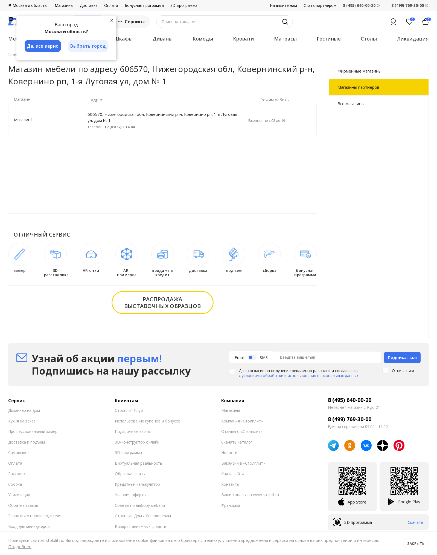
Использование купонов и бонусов (147, 420)
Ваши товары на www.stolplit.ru (250, 494)
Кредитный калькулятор (137, 483)
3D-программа (183, 5)
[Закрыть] (112, 20)
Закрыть (416, 543)
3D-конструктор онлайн (137, 441)
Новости (229, 452)
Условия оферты (130, 494)
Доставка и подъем (26, 441)
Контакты (230, 483)
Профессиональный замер (32, 431)
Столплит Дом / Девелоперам (143, 515)
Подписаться (402, 357)
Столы (369, 38)
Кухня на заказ (22, 420)
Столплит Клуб (129, 410)
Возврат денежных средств (140, 525)
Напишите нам (283, 5)
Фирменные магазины (359, 71)
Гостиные (329, 38)
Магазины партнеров (358, 87)
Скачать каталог (236, 441)
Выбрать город (88, 46)
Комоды (203, 38)
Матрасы (285, 38)
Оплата (111, 5)
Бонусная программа (144, 5)
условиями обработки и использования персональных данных (300, 375)
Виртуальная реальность (138, 462)
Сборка (15, 483)
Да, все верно (43, 46)
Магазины (64, 5)
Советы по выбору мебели (140, 504)
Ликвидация (413, 38)
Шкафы (123, 38)
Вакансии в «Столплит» (243, 462)
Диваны (163, 38)
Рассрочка (18, 473)
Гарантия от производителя (34, 515)
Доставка (89, 5)
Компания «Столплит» (242, 420)
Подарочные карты (133, 431)
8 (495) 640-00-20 (349, 399)
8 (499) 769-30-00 (407, 5)
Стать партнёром (320, 5)
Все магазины (351, 103)
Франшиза (230, 504)
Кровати (243, 38)
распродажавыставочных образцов (162, 302)
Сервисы (131, 21)
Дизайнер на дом (24, 410)
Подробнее (19, 546)
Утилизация (19, 494)
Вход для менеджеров (29, 525)
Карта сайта (232, 473)
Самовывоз (19, 452)
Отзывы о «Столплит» (242, 431)
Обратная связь (23, 504)
